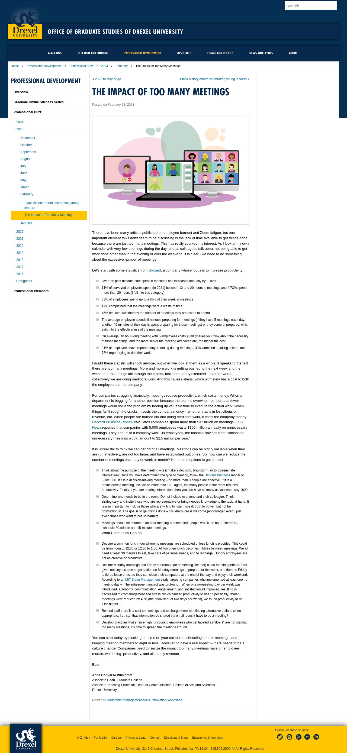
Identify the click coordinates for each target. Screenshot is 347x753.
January (26, 223)
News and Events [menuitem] (261, 53)
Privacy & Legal (136, 737)
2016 (20, 274)
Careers (116, 737)
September (28, 152)
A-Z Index (83, 737)
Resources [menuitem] (184, 53)
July (23, 166)
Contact (155, 737)
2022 (20, 232)
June (23, 173)
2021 (20, 239)
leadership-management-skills (128, 700)
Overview (21, 92)
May (23, 180)
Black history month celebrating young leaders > (214, 79)
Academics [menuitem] (55, 53)
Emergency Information (207, 737)
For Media (100, 737)
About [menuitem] (293, 53)
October (26, 145)
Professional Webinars (31, 291)
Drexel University (25, 21)
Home (15, 65)
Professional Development (44, 65)
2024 (20, 122)
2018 (20, 260)
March (24, 187)
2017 (20, 267)
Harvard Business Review (112, 422)
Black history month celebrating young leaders (51, 205)
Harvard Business (217, 475)
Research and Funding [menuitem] (93, 53)
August (25, 159)
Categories (24, 281)
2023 (104, 65)
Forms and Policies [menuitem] (220, 53)
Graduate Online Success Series (39, 102)
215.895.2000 (220, 749)
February (122, 65)
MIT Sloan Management (142, 579)
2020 (20, 246)
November (27, 138)
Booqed (155, 270)
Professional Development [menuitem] (142, 53)
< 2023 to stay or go (106, 79)
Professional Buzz (81, 65)
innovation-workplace (167, 700)
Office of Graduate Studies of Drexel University (115, 31)
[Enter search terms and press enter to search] (314, 5)
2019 (20, 253)
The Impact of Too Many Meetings (48, 215)
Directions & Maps (176, 737)
